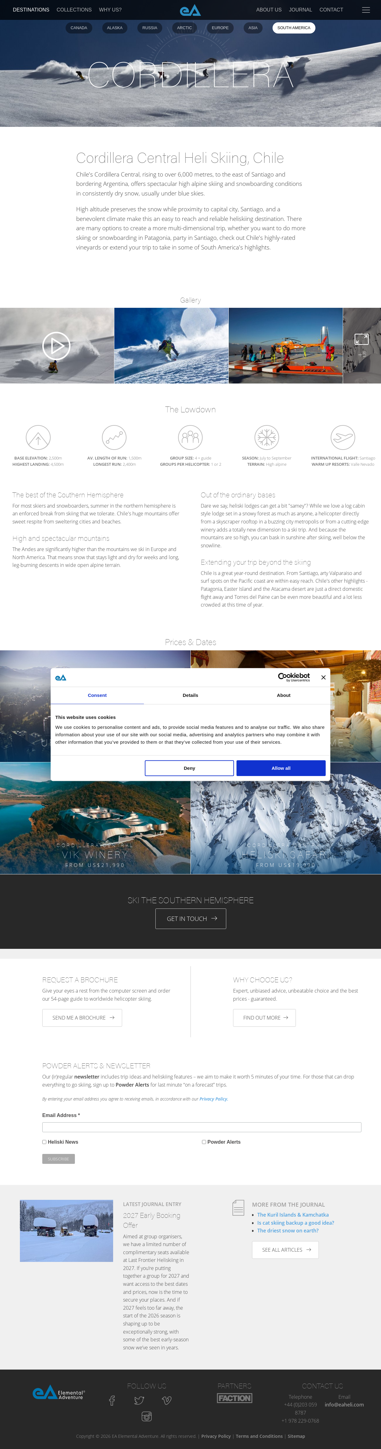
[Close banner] (323, 677)
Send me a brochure (83, 1017)
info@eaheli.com (344, 1404)
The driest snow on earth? (288, 1230)
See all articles (286, 1249)
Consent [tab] (97, 695)
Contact (331, 9)
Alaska (115, 27)
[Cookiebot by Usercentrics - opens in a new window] (282, 677)
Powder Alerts (224, 1142)
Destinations (31, 9)
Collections (74, 9)
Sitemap (296, 1436)
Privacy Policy (216, 1436)
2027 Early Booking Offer (152, 1220)
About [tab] (284, 695)
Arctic (184, 27)
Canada (79, 27)
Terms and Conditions (259, 1436)
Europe (220, 27)
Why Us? (110, 9)
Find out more (265, 1017)
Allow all (281, 768)
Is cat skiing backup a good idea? (295, 1222)
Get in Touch (192, 918)
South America (294, 27)
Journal (300, 9)
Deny (189, 768)
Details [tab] (190, 695)
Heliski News (63, 1142)
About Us (269, 9)
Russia (149, 27)
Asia (253, 27)
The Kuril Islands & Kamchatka (293, 1214)
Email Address (61, 1115)
